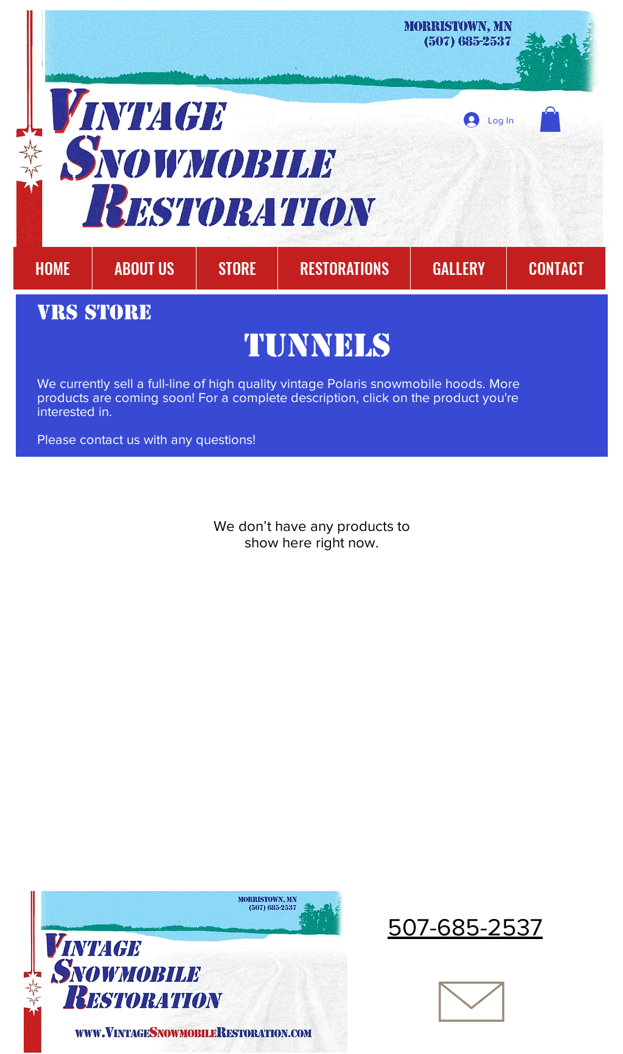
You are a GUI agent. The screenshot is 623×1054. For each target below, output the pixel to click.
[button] (550, 119)
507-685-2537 (465, 927)
